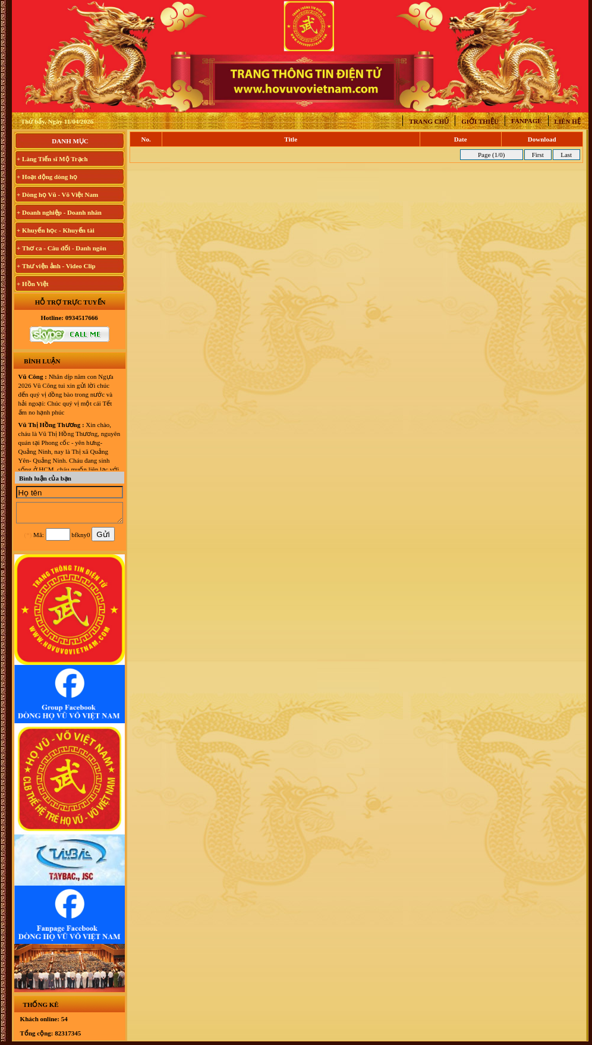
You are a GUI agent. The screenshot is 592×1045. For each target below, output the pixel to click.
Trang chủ (429, 121)
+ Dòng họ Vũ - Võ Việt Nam (57, 194)
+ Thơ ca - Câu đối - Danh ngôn (61, 248)
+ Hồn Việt (33, 283)
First (538, 154)
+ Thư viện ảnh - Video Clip (56, 265)
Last (566, 154)
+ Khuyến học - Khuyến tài (56, 230)
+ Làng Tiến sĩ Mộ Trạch (52, 158)
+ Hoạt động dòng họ (47, 176)
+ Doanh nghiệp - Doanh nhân (59, 212)
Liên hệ (568, 121)
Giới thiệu (480, 121)
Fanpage (526, 120)
